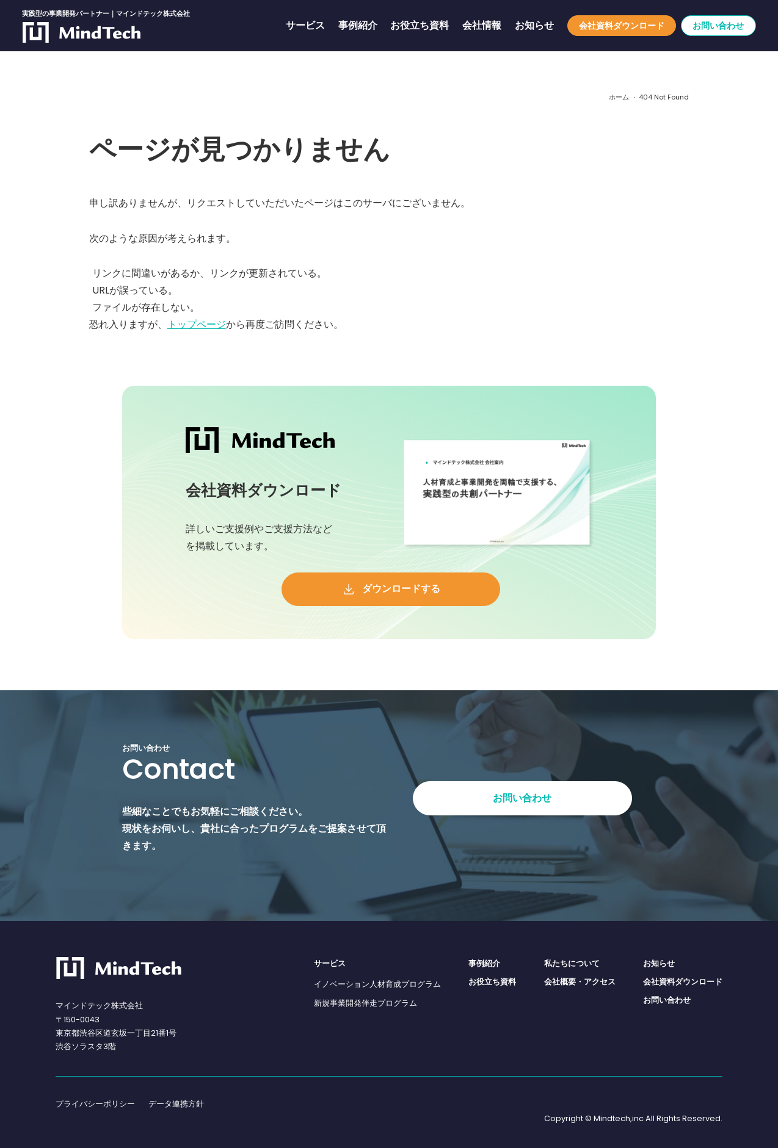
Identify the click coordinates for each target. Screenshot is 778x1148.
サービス (305, 26)
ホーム (619, 97)
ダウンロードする (401, 589)
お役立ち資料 (419, 26)
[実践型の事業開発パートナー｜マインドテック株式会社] (81, 32)
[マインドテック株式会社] (119, 968)
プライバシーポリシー (95, 1104)
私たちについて (572, 963)
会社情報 (481, 26)
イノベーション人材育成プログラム (377, 984)
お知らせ (534, 26)
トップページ (196, 324)
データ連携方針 (176, 1104)
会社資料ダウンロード (621, 26)
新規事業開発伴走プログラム (365, 1003)
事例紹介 (357, 26)
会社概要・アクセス (580, 982)
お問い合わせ (718, 26)
